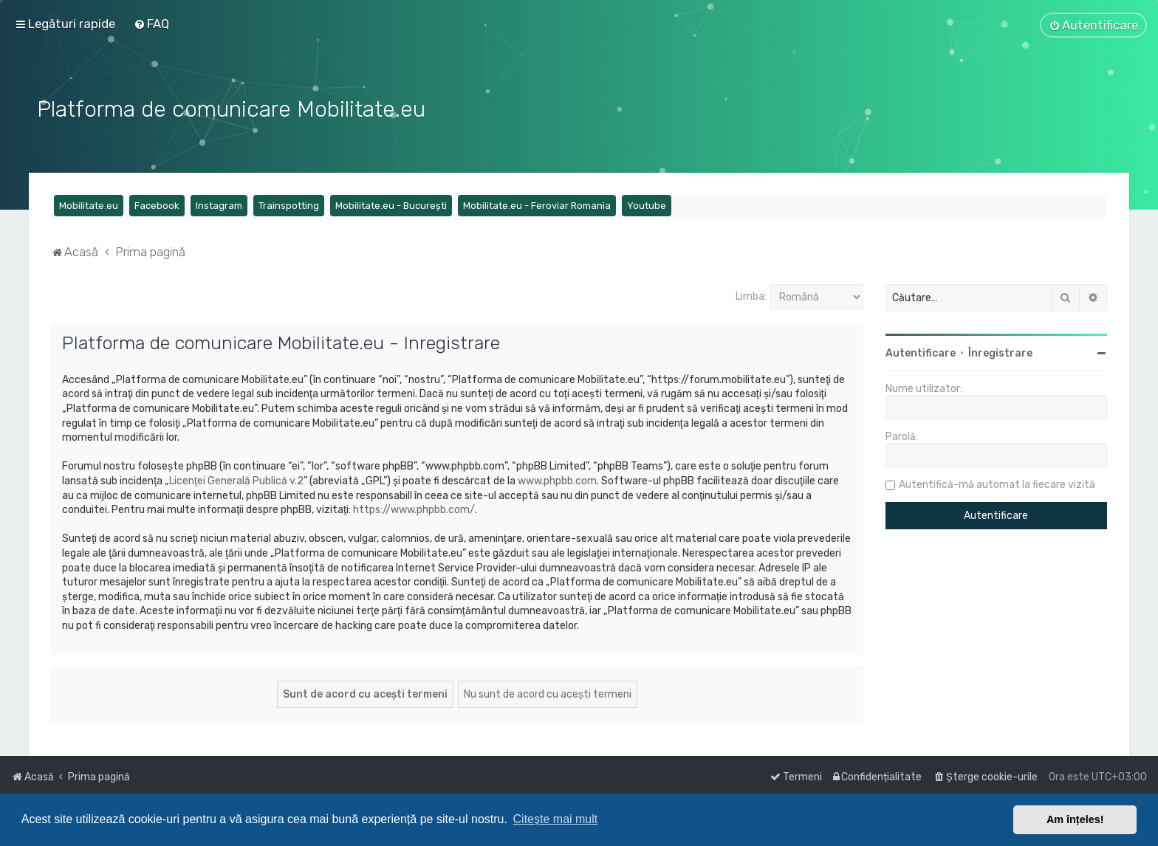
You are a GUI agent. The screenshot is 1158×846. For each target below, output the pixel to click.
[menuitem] (151, 24)
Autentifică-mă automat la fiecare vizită (997, 483)
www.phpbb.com (557, 479)
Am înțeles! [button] (1075, 819)
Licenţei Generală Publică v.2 (236, 479)
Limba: (751, 295)
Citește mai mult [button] (555, 819)
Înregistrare (1000, 351)
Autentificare (920, 351)
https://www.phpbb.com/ (414, 508)
